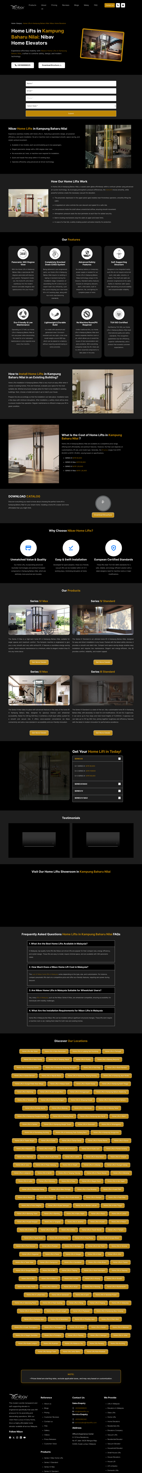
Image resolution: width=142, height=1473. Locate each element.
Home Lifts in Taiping (69, 1270)
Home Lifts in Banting (52, 1214)
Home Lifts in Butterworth (116, 1287)
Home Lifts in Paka (68, 1181)
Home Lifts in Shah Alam (110, 1319)
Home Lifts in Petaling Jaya (85, 1319)
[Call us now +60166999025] (118, 5)
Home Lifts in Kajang (97, 1303)
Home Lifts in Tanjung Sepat (59, 1059)
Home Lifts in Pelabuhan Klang (33, 1189)
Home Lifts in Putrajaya (52, 1335)
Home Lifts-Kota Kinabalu (96, 1351)
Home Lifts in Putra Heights (31, 1205)
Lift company (112, 1466)
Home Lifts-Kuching (118, 1343)
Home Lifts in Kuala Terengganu (25, 1327)
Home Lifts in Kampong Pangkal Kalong (31, 1116)
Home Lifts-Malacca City (74, 1343)
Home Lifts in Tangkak (52, 1222)
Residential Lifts (113, 1426)
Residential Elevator (115, 1439)
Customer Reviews (51, 1417)
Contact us (110, 5)
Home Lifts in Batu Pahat (27, 1287)
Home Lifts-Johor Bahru (71, 1351)
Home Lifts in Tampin (115, 1230)
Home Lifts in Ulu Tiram (96, 1246)
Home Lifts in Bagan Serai (91, 1181)
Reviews (65, 5)
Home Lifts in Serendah (86, 1124)
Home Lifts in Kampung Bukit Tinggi (115, 1084)
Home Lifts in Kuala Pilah (112, 1189)
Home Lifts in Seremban (59, 1319)
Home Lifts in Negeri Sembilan (26, 1335)
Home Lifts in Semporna (48, 1262)
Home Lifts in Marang (47, 1181)
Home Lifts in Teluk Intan (24, 1262)
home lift (109, 190)
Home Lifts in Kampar (94, 1197)
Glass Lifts (111, 1413)
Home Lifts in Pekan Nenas (96, 1173)
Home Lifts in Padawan (81, 1311)
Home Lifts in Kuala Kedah (69, 1197)
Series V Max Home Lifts (53, 1458)
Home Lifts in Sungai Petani (26, 1270)
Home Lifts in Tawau (120, 1262)
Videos (47, 1435)
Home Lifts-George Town (47, 1351)
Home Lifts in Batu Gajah (75, 1214)
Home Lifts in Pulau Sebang (46, 1165)
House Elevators (113, 1457)
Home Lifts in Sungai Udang (117, 1165)
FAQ (95, 5)
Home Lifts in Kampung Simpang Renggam (61, 1067)
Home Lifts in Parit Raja (92, 1067)
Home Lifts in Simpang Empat (81, 1100)
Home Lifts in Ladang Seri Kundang (85, 1051)
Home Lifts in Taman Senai (71, 1140)
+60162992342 (81, 1419)
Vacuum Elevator (113, 1444)
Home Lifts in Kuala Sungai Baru (51, 1092)
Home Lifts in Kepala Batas (51, 1076)
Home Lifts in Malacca (49, 1278)
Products (32, 5)
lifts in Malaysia (42, 997)
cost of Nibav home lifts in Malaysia (45, 974)
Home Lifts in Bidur (68, 1230)
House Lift (111, 1462)
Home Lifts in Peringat (113, 1051)
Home (13, 23)
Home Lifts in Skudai (114, 1278)
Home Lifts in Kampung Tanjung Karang (82, 1076)
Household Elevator (115, 1448)
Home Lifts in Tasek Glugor (24, 1140)
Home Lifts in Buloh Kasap (85, 1084)
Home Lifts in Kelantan (121, 1327)
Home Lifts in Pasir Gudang (52, 1303)
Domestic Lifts (112, 1470)
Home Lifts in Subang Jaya (34, 1319)
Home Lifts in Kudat (97, 1222)
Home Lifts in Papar (46, 1197)
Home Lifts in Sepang (119, 1270)
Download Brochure (51, 65)
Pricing (54, 5)
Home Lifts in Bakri (119, 1116)
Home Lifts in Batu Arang (33, 1059)
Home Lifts (111, 1417)
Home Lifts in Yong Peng (84, 1238)
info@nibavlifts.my (82, 1412)
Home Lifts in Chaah (70, 1165)
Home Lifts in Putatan (50, 1246)
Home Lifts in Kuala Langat (56, 1311)
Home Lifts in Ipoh (82, 1295)
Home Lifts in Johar (120, 1335)
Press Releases (50, 1439)
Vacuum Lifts (112, 1435)
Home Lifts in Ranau (25, 1197)
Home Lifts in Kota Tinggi (113, 1205)
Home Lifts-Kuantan (51, 1343)
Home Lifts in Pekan (118, 1222)
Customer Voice (50, 1444)
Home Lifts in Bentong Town (27, 1214)
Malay (86, 5)
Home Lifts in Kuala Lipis (90, 1149)
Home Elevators (113, 1422)
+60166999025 (22, 65)
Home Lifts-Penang (97, 1343)
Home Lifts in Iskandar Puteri (106, 1295)
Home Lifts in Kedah (98, 1327)
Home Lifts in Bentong (25, 1092)
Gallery (46, 1430)
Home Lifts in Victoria (119, 1246)
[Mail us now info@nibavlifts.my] (123, 5)
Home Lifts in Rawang (92, 1287)
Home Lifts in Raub (98, 1214)
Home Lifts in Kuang (83, 1059)
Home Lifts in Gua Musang (86, 1189)
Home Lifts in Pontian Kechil (35, 1108)
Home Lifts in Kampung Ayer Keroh (92, 1116)
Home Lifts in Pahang (75, 1335)
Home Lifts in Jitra (114, 1254)
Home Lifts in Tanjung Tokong (69, 1173)
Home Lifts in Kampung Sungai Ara (106, 1132)
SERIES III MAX (81, 784)
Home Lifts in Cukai (48, 1140)
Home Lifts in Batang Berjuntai (108, 1059)
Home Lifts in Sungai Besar (109, 1238)
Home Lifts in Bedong (59, 1108)
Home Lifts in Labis (25, 1181)
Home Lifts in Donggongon (79, 1092)
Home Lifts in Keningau (73, 1246)
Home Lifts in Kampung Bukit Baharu (112, 1100)
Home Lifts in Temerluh (26, 1100)
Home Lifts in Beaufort (24, 1149)
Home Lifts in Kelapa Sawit (59, 1084)
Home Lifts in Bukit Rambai (117, 1067)
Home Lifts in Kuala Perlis (49, 1157)
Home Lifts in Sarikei (29, 1124)
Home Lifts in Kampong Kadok (28, 1067)
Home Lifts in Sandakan (73, 1262)
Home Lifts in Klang (76, 1303)
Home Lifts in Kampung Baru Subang (110, 1311)
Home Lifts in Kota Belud (95, 1157)
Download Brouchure (103, 515)
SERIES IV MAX (81, 798)
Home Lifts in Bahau (27, 1230)
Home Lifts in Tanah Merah (91, 1230)
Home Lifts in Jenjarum (22, 1173)
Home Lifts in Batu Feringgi (60, 1189)
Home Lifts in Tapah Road (33, 1238)
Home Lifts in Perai (52, 1254)
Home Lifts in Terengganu (53, 1327)
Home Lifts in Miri (49, 1270)
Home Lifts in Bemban (25, 1157)
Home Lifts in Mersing (121, 1173)
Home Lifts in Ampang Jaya (30, 1311)
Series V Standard (51, 1462)
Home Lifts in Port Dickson (25, 1246)
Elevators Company (115, 1430)
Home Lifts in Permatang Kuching (37, 1132)
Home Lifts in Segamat (30, 1254)
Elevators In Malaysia (115, 1408)
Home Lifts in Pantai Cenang (116, 1149)
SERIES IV (79, 791)
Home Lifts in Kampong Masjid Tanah (57, 1124)
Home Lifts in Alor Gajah (116, 1181)
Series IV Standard (51, 1471)
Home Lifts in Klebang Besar (63, 1116)
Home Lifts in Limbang (92, 1165)
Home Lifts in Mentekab (83, 1108)
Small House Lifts (114, 1453)
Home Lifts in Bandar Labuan (86, 1205)
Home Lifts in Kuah (48, 1230)
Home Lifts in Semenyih (60, 1295)
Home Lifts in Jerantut (76, 1222)
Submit (71, 114)
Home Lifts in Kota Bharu (97, 1262)
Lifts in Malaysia (113, 1404)
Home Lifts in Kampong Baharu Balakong (111, 1092)
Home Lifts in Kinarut (67, 1149)
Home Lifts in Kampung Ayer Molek (116, 1076)
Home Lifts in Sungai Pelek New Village (29, 1084)
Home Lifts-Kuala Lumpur (27, 1343)
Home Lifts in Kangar (73, 1254)
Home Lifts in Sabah (77, 1327)
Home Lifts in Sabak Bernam (24, 1076)
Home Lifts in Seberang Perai (25, 1303)
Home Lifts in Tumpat (118, 1157)
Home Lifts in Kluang (92, 1278)
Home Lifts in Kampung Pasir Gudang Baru (71, 1132)
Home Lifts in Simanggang (111, 1124)
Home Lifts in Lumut (119, 1214)
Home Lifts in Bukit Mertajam (94, 1270)
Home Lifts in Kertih (45, 1173)
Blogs (76, 5)
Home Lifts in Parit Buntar (59, 1238)
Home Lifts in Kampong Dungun (52, 1100)
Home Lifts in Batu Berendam (55, 1051)
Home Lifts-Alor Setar (30, 1051)
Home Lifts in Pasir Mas (116, 1197)
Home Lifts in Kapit (46, 1149)
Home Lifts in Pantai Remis (97, 1140)
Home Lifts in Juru (22, 1165)
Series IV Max (49, 1467)
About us (43, 7)
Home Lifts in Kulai (94, 1254)
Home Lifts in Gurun (121, 1140)
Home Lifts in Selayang (120, 1303)
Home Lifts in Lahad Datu (36, 1295)
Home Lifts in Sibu (28, 1278)
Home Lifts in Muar (71, 1287)
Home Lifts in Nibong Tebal (108, 1108)
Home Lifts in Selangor (98, 1335)
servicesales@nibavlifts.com (86, 1423)
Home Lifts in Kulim (71, 1278)
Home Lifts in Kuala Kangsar (27, 1222)
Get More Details (39, 662)
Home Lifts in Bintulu (49, 1287)
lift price (105, 450)
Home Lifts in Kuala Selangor (58, 1205)
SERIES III (79, 759)
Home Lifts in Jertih (72, 1157)
